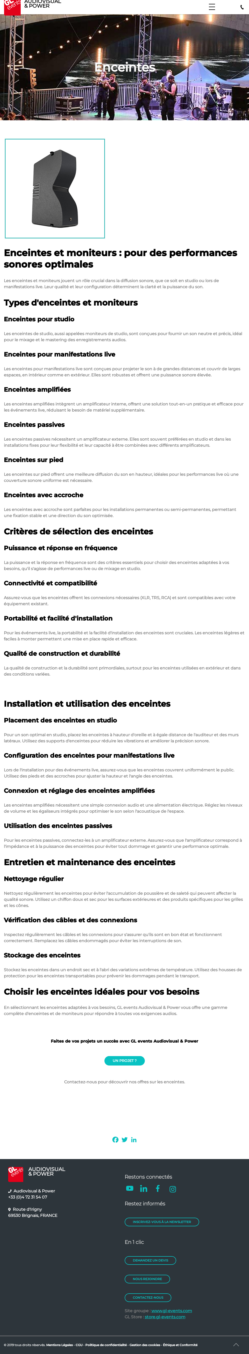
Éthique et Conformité (180, 1345)
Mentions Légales (59, 1345)
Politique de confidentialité (106, 1345)
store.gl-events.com (165, 1316)
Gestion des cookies (144, 1345)
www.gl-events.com (171, 1310)
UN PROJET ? (125, 1060)
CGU (79, 1345)
